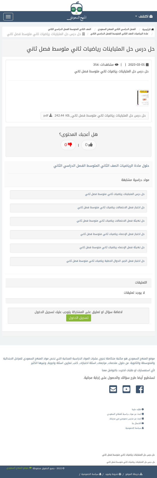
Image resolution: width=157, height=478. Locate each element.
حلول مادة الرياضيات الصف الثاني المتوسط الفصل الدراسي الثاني (101, 166)
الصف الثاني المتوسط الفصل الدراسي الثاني (69, 29)
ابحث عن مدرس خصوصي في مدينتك (126, 419)
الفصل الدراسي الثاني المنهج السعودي (117, 29)
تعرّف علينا (138, 409)
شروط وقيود (113, 474)
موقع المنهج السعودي (19, 468)
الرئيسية (148, 29)
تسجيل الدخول (78, 318)
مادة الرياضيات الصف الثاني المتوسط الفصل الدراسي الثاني (119, 34)
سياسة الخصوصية (134, 428)
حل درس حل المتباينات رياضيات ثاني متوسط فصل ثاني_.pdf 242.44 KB (95, 116)
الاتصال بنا (138, 423)
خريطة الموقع (134, 474)
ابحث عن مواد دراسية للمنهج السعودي (125, 414)
